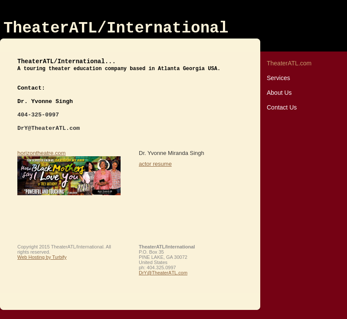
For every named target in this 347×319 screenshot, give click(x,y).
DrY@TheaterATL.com (163, 272)
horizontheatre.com (41, 153)
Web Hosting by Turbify (42, 257)
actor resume (155, 164)
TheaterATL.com (289, 63)
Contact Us (282, 107)
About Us (279, 92)
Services (278, 77)
